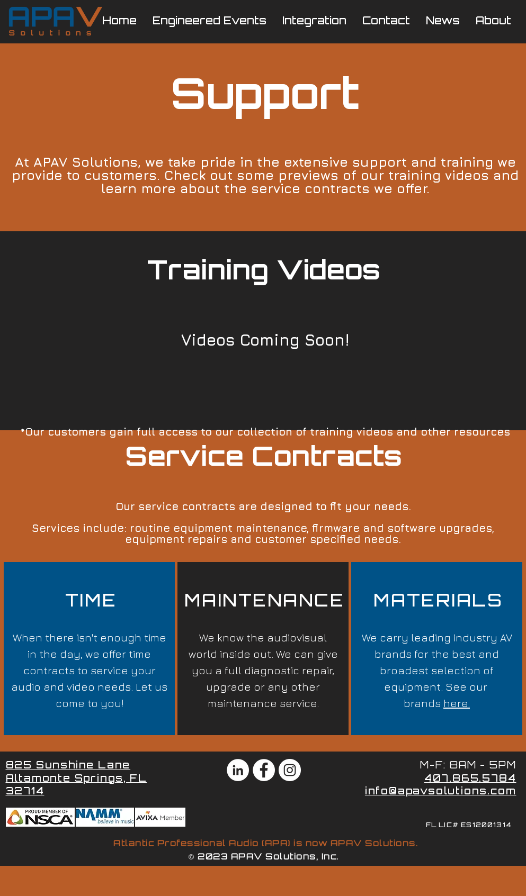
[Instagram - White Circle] (290, 770)
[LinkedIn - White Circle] (238, 770)
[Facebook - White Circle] (264, 770)
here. (456, 703)
